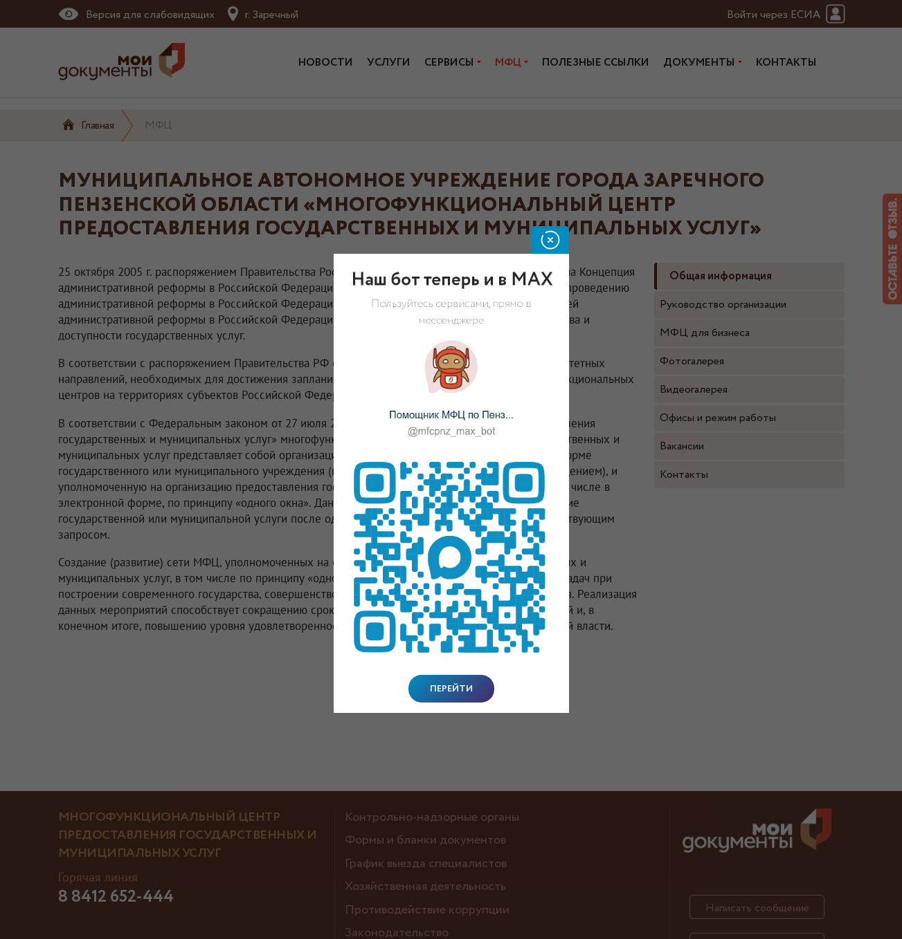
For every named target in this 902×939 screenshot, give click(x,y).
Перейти (451, 689)
